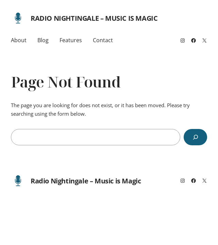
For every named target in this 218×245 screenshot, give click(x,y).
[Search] (195, 137)
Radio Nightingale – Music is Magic (94, 18)
